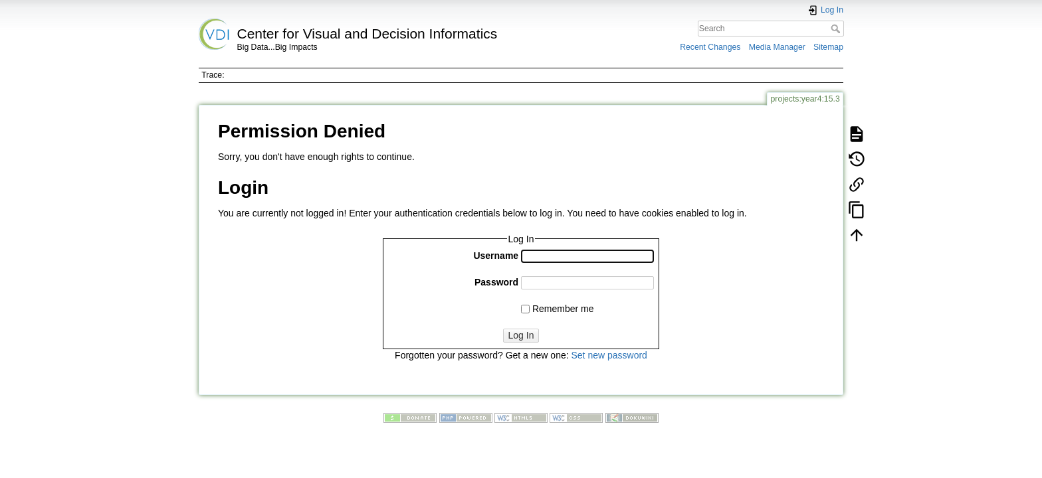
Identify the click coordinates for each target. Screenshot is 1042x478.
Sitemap (828, 47)
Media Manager (777, 47)
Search (837, 28)
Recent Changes (710, 47)
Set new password (609, 355)
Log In (521, 335)
